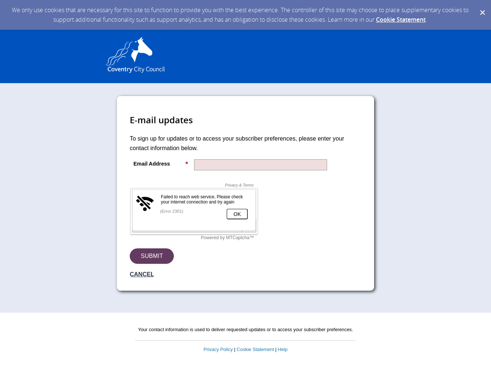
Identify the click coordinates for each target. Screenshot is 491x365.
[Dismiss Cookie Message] (482, 7)
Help (282, 349)
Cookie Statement (401, 19)
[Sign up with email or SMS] (152, 256)
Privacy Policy (218, 349)
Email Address (161, 164)
